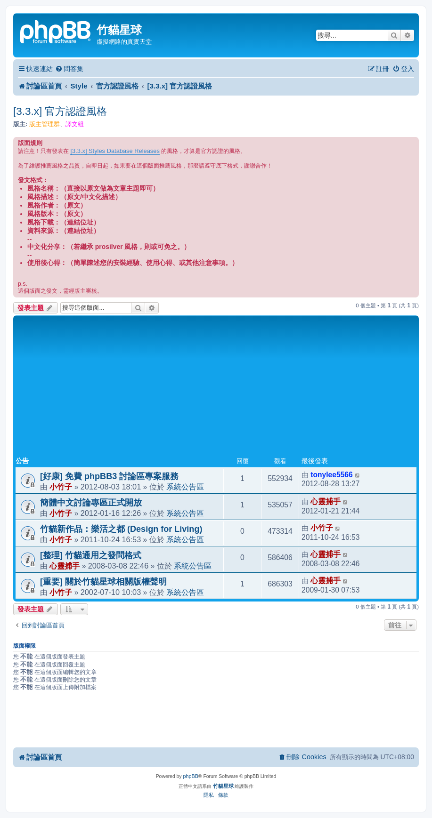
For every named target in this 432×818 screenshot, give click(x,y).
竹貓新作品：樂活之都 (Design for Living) (121, 529)
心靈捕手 (325, 501)
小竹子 (60, 486)
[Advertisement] (216, 388)
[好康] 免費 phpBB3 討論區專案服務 (109, 476)
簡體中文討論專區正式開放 (91, 502)
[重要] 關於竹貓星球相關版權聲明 (103, 581)
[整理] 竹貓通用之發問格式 (90, 555)
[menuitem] (69, 69)
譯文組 (74, 124)
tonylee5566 (331, 475)
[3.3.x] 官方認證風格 (60, 111)
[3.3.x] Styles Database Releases (114, 150)
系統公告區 (185, 486)
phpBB (190, 776)
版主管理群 (44, 124)
